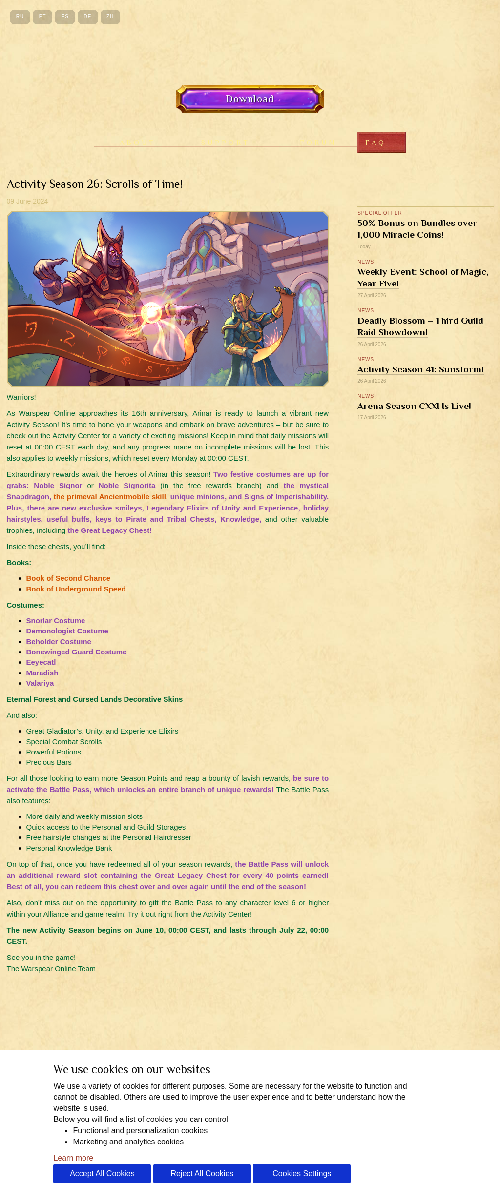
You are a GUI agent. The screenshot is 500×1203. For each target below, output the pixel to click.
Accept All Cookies (102, 1173)
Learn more (73, 1158)
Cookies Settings (301, 1173)
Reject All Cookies (201, 1173)
